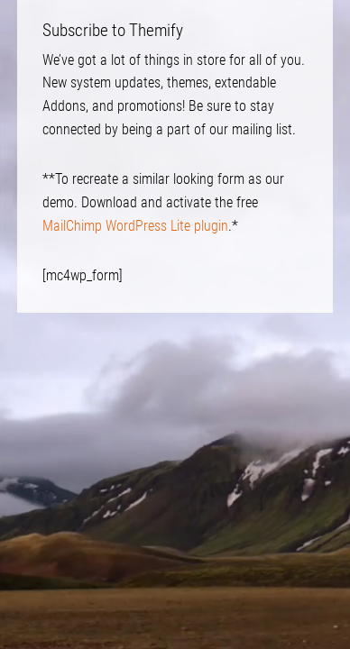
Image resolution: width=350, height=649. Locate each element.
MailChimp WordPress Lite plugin (135, 225)
